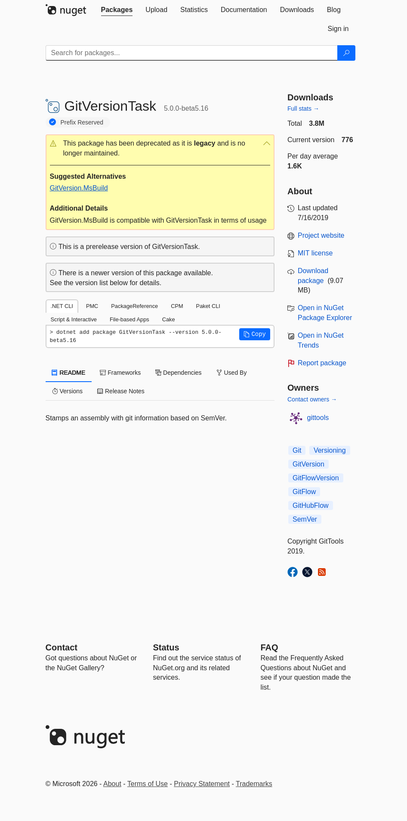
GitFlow (304, 491)
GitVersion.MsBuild (79, 188)
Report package (322, 363)
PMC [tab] (92, 306)
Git (297, 450)
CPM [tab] (177, 306)
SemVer (305, 519)
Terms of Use (147, 783)
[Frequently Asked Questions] (269, 647)
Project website (321, 235)
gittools (318, 417)
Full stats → (303, 108)
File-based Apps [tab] (129, 319)
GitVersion (308, 464)
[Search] (346, 53)
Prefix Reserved (82, 122)
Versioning (330, 450)
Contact (61, 647)
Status (166, 647)
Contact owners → (312, 399)
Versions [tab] (67, 391)
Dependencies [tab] (178, 372)
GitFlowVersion (316, 478)
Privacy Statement (202, 783)
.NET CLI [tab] (62, 306)
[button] (160, 149)
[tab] (117, 9)
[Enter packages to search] (192, 53)
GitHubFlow (311, 505)
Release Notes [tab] (121, 391)
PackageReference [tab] (134, 306)
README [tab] (69, 372)
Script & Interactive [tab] (74, 319)
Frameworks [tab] (120, 372)
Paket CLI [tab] (208, 306)
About (112, 783)
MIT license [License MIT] (315, 253)
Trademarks (254, 783)
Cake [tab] (168, 319)
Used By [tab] (231, 372)
